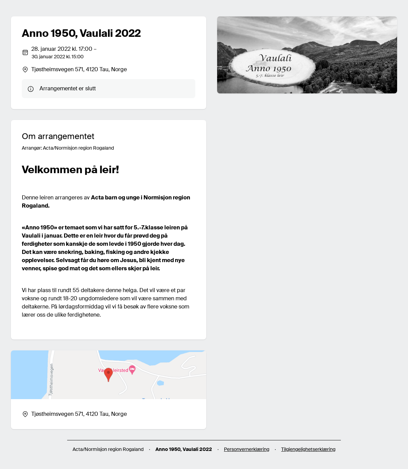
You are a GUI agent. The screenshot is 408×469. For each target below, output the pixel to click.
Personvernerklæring (246, 449)
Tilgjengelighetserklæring (308, 449)
